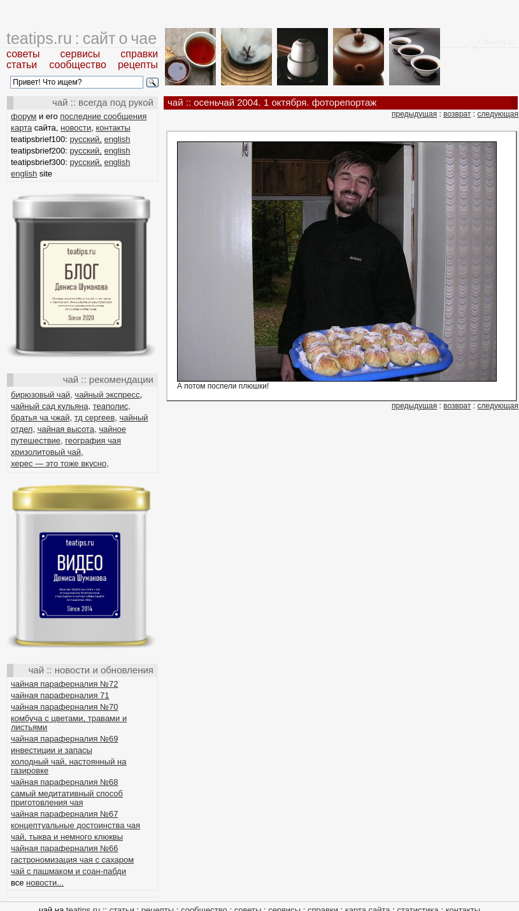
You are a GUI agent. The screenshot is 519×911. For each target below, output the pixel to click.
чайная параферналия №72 (64, 684)
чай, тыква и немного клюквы (67, 837)
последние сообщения (103, 116)
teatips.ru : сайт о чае (81, 38)
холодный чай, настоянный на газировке (68, 766)
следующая (498, 114)
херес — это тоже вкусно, (60, 463)
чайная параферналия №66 (64, 848)
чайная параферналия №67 (64, 814)
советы (23, 53)
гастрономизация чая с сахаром (72, 859)
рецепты (138, 64)
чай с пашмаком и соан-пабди (68, 871)
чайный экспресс (107, 394)
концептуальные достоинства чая (75, 825)
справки (139, 53)
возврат (457, 114)
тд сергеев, (96, 417)
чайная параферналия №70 (64, 707)
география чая (93, 440)
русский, (86, 139)
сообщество (77, 64)
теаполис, (112, 406)
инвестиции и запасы (51, 750)
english (117, 139)
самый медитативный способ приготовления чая (67, 798)
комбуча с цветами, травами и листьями (69, 723)
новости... (45, 882)
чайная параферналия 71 (60, 695)
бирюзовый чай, (42, 394)
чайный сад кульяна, (50, 406)
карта (21, 128)
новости (75, 128)
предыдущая (414, 114)
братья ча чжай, (41, 417)
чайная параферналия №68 (64, 782)
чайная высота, (67, 429)
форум (23, 116)
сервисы (80, 53)
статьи (21, 64)
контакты (113, 128)
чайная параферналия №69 (64, 738)
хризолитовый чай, (47, 452)
